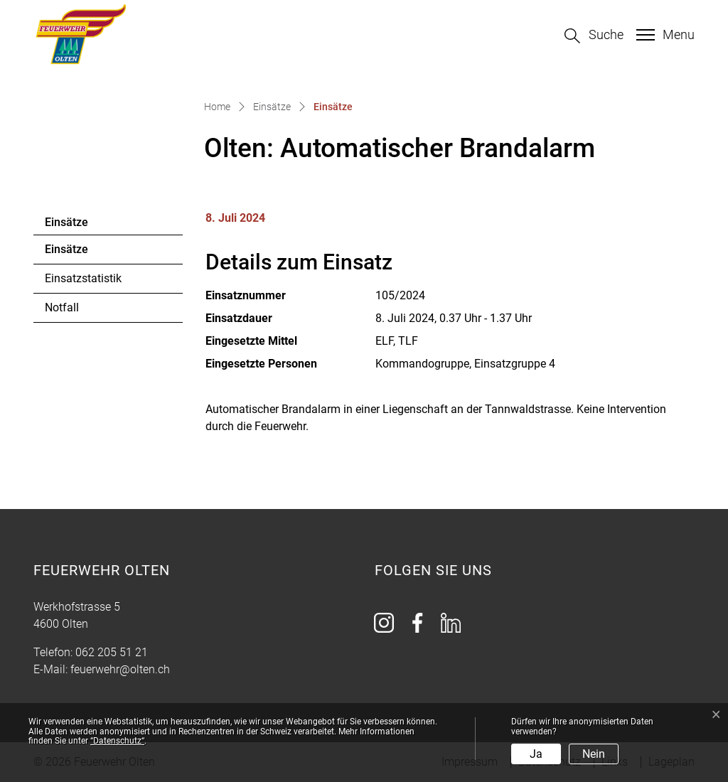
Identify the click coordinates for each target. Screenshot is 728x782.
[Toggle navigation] (664, 35)
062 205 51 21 (111, 652)
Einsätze (83, 253)
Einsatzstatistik (83, 278)
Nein (593, 754)
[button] (594, 36)
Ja (536, 754)
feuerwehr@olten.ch (120, 669)
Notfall (62, 307)
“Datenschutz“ (117, 741)
